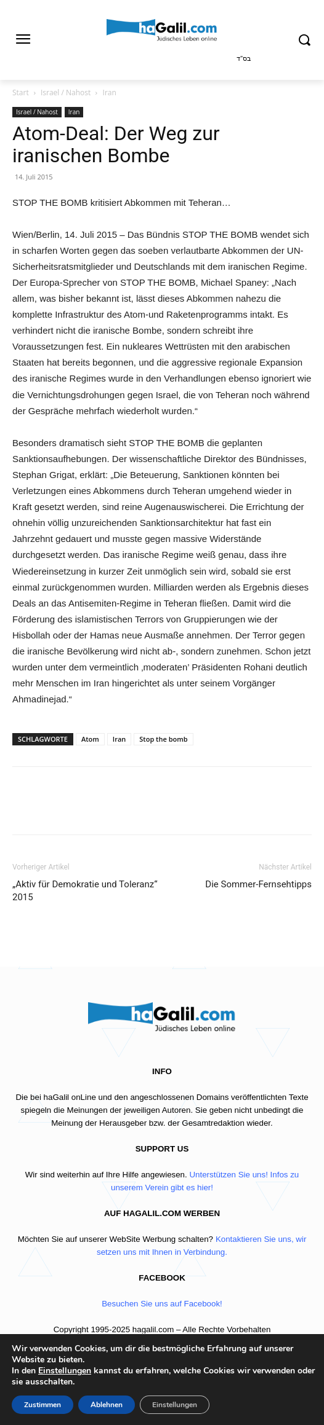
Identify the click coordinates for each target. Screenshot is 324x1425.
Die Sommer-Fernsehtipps (258, 884)
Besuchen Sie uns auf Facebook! (162, 1303)
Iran (109, 92)
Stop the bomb (163, 739)
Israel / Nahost (66, 92)
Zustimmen (42, 1405)
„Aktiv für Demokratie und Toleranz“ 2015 (84, 891)
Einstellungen (64, 1370)
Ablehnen (107, 1405)
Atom (90, 739)
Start (20, 92)
